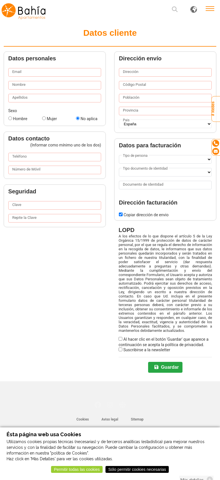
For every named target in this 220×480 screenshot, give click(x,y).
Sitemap (137, 419)
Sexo (12, 110)
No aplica (86, 118)
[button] (175, 10)
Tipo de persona (135, 155)
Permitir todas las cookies (77, 471)
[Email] (216, 151)
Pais (126, 120)
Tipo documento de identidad (145, 168)
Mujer (49, 118)
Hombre (18, 118)
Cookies (82, 419)
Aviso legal (109, 419)
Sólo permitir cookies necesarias (137, 471)
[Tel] (216, 143)
